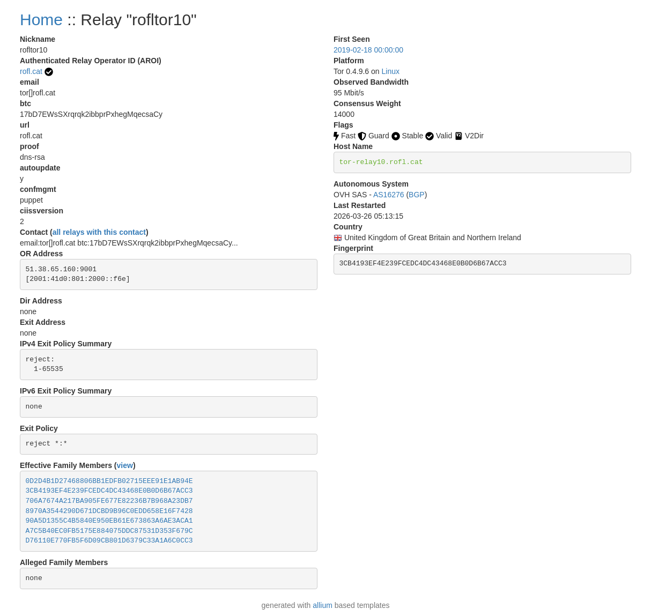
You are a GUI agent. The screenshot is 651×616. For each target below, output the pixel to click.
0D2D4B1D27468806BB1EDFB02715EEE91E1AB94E (109, 481)
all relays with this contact (99, 232)
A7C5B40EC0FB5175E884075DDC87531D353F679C (109, 531)
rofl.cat (31, 71)
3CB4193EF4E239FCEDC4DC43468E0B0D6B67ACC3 (109, 491)
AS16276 (388, 194)
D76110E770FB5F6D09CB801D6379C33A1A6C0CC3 (109, 541)
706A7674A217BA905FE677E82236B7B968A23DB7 (109, 501)
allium (322, 605)
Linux (391, 71)
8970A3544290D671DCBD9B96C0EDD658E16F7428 (109, 511)
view (125, 465)
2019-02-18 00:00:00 (368, 50)
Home (41, 19)
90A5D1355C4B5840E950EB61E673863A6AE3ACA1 (109, 521)
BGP (417, 194)
